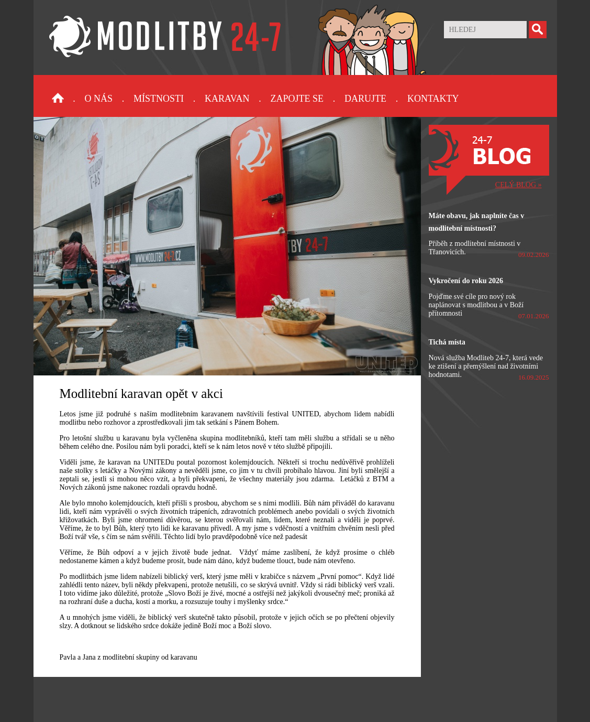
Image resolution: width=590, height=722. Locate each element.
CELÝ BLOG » (518, 185)
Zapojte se (297, 98)
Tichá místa (447, 342)
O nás (99, 98)
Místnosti (158, 98)
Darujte (365, 98)
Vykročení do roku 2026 (466, 281)
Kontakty (433, 98)
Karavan (227, 98)
